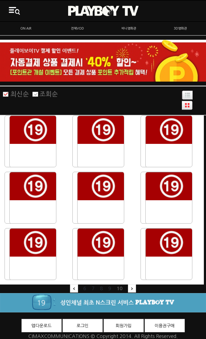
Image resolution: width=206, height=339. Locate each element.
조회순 (48, 94)
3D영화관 (180, 28)
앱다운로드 (41, 325)
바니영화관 (129, 28)
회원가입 (124, 325)
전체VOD (77, 28)
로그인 (82, 325)
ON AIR (25, 28)
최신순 (19, 94)
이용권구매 (164, 325)
